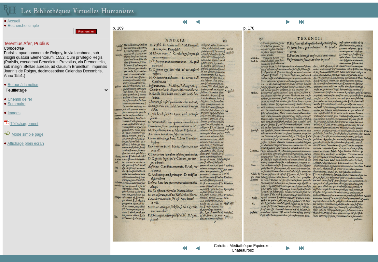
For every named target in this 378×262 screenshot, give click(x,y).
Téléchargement (24, 123)
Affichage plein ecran (25, 143)
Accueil (13, 21)
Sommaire (16, 104)
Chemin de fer (19, 99)
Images (13, 113)
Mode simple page (27, 134)
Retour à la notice (22, 84)
